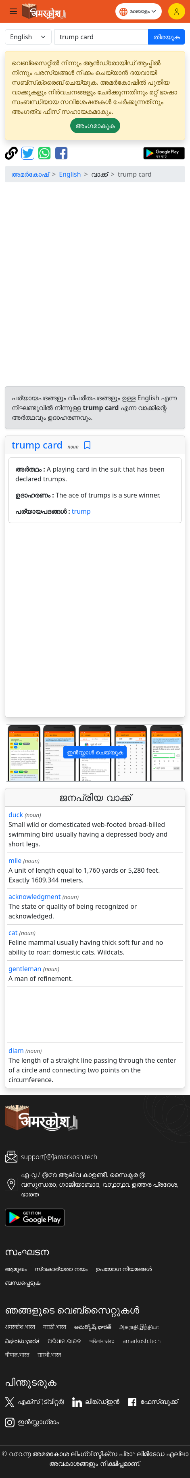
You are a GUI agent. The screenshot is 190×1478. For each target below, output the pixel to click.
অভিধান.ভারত (102, 1341)
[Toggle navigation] (13, 11)
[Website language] (138, 11)
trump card (37, 444)
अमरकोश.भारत (20, 1326)
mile (14, 860)
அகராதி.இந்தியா (139, 1326)
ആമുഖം (16, 1269)
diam (16, 1050)
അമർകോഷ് (30, 174)
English (70, 174)
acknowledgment (34, 896)
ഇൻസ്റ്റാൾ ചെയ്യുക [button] (95, 752)
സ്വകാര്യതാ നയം (61, 1269)
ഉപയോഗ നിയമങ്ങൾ (124, 1269)
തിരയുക (166, 36)
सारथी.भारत (49, 1354)
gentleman (25, 968)
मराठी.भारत (54, 1326)
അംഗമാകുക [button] (95, 125)
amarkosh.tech (142, 1341)
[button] (18, 752)
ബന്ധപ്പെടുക (22, 1282)
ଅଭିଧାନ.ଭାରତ (64, 1341)
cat (12, 932)
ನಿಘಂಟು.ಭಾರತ (22, 1341)
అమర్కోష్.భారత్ (92, 1326)
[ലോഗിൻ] (176, 11)
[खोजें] (101, 37)
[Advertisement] (95, 284)
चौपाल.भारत (17, 1354)
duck (15, 814)
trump (81, 511)
